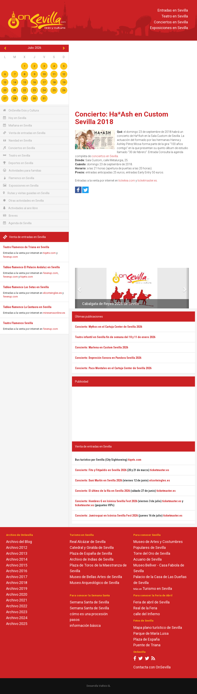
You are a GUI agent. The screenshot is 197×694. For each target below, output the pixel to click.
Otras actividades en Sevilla (23, 200)
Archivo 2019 (16, 588)
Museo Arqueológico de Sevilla (94, 582)
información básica (85, 625)
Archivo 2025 (16, 624)
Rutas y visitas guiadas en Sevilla (26, 193)
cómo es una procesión (89, 614)
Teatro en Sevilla (174, 16)
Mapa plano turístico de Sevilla (157, 627)
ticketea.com (127, 180)
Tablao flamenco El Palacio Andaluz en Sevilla (31, 267)
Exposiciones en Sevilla (169, 28)
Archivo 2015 (16, 565)
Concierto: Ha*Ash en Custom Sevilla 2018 (121, 118)
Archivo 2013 (16, 553)
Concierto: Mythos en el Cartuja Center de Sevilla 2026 (108, 326)
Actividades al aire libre (20, 208)
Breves (10, 215)
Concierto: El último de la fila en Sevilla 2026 (102, 490)
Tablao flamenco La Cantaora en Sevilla (27, 307)
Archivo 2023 (16, 612)
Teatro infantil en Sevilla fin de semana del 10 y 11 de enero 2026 (115, 337)
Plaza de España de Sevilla (91, 553)
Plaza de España (146, 639)
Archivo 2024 (16, 618)
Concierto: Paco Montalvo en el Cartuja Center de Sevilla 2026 (113, 368)
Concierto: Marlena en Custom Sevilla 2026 (101, 347)
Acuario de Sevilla (147, 559)
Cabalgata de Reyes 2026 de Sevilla (110, 304)
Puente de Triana (146, 645)
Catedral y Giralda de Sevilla (92, 547)
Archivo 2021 (16, 600)
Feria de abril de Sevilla (151, 602)
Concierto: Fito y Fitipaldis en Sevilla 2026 (100, 470)
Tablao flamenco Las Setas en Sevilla (26, 287)
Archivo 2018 (16, 582)
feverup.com (10, 256)
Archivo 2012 (16, 547)
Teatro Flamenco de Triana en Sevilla (26, 247)
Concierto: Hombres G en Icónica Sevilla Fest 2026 (106, 501)
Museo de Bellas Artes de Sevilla (96, 577)
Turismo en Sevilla (157, 588)
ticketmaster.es (147, 180)
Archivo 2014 (16, 559)
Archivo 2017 (16, 577)
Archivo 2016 (16, 571)
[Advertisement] (133, 76)
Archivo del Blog (19, 541)
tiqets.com (49, 252)
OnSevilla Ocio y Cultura (21, 110)
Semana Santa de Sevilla (89, 602)
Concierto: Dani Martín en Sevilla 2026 (98, 480)
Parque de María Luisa (151, 633)
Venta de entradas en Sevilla (24, 133)
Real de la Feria (145, 608)
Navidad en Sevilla (17, 140)
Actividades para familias (22, 170)
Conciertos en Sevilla (171, 22)
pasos (75, 619)
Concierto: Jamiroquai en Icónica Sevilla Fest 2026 (106, 515)
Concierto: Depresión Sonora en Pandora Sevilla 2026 (108, 357)
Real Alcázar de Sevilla (88, 541)
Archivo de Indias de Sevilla (91, 559)
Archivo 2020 (16, 594)
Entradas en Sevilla (173, 10)
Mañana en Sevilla (17, 125)
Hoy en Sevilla (14, 118)
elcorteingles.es (52, 292)
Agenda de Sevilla (17, 223)
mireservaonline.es (54, 312)
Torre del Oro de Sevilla (151, 553)
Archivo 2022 (16, 606)
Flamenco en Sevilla (18, 178)
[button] (76, 288)
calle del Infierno (146, 614)
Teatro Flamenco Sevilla (18, 323)
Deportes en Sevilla (18, 163)
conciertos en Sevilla (104, 156)
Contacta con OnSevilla (152, 667)
